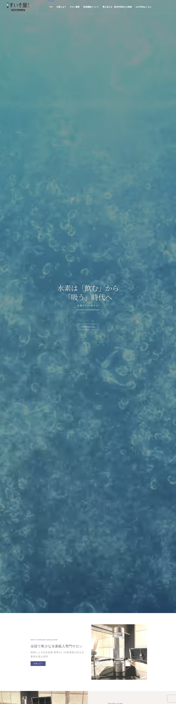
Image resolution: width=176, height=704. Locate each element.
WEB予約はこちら (143, 7)
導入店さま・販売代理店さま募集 (117, 7)
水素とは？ (61, 7)
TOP (51, 7)
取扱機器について (91, 7)
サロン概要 (75, 7)
